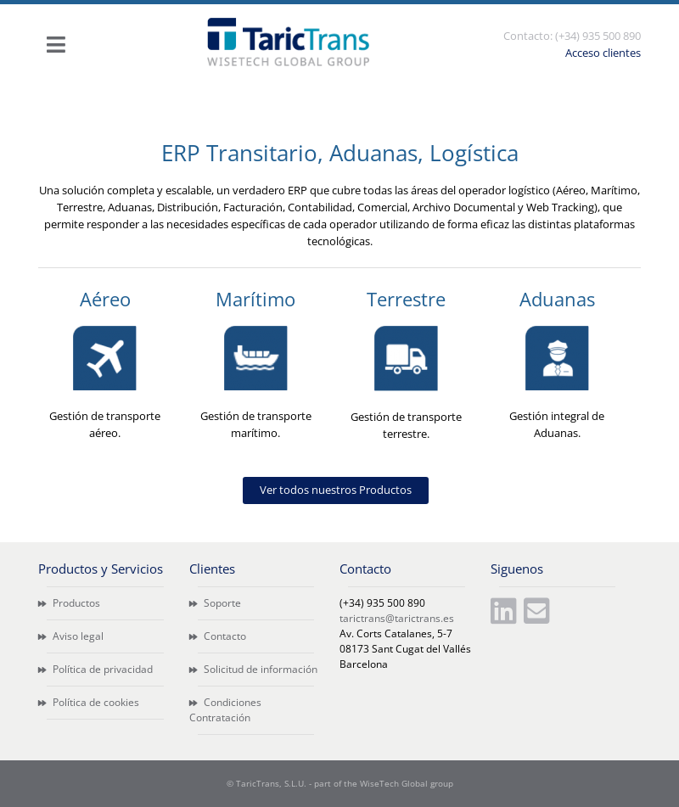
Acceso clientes (603, 52)
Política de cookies (88, 702)
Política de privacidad (95, 669)
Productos (69, 603)
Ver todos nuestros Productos (336, 489)
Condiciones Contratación (225, 710)
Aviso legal (71, 636)
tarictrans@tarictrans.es (397, 618)
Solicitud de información (253, 669)
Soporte (215, 603)
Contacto (217, 636)
